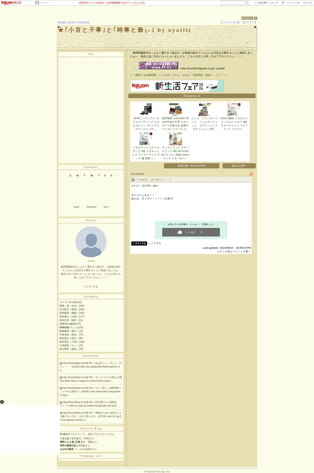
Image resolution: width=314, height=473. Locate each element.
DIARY (72, 22)
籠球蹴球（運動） (69, 313)
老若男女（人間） (69, 341)
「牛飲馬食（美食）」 (203, 74)
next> (106, 207)
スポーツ (44, 2)
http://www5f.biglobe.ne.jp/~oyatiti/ (181, 68)
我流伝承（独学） (69, 320)
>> (266, 2)
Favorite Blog (91, 428)
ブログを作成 (292, 2)
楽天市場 (307, 2)
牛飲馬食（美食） (69, 334)
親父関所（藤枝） (69, 349)
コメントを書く (241, 251)
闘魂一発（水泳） (69, 305)
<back (76, 207)
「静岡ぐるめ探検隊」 (146, 74)
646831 (247, 18)
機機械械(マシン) (68, 327)
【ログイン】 (249, 22)
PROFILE (84, 22)
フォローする (91, 286)
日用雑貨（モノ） (69, 345)
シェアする (154, 243)
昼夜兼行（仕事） (69, 316)
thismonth (91, 207)
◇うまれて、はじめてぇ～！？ (153, 179)
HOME (62, 22)
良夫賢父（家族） (69, 309)
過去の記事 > (239, 165)
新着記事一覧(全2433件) (192, 165)
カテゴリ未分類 (67, 302)
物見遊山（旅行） (69, 338)
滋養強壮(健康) (67, 323)
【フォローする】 (230, 22)
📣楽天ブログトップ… (74, 434)
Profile (90, 220)
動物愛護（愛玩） (69, 331)
